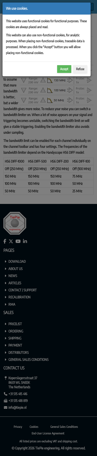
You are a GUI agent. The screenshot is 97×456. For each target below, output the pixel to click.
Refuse (80, 69)
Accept (64, 69)
